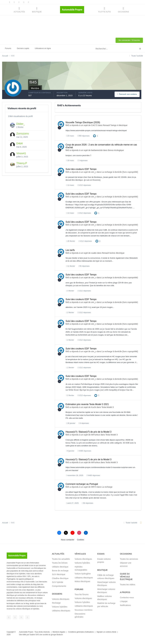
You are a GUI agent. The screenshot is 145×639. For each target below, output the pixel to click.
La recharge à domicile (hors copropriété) (120, 172)
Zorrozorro (22, 133)
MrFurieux (95, 435)
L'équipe (123, 601)
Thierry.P (21, 163)
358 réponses (83, 136)
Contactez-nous (127, 597)
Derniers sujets (23, 48)
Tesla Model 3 (108, 407)
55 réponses (83, 266)
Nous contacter (67, 540)
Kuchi (93, 407)
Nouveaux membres (83, 610)
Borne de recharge (60, 570)
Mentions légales (59, 632)
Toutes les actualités (61, 559)
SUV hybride (57, 582)
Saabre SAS (34, 635)
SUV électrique (58, 574)
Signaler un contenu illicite (106, 632)
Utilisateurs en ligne (43, 48)
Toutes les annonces (129, 559)
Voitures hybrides (59, 607)
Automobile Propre (26, 632)
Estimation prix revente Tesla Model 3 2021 (87, 404)
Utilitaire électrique (60, 567)
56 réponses (87, 503)
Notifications (125, 605)
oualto (94, 253)
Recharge (56, 603)
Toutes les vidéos (127, 584)
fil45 (67, 125)
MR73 (93, 487)
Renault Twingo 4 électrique (115, 125)
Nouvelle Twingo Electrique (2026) (83, 122)
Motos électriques (82, 581)
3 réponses (82, 160)
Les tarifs (70, 250)
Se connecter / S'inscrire (129, 40)
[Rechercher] (104, 49)
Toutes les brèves (59, 563)
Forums (8, 48)
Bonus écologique (116, 150)
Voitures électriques (60, 599)
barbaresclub (97, 150)
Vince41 (21, 153)
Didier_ (20, 123)
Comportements (59, 586)
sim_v (93, 172)
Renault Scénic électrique (113, 253)
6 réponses (84, 423)
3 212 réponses (84, 185)
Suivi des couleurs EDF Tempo (81, 169)
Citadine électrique (60, 578)
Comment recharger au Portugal (82, 484)
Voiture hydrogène (83, 574)
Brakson (60, 635)
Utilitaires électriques (61, 611)
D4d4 (19, 143)
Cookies (80, 540)
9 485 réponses (84, 451)
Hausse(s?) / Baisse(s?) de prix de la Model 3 (88, 432)
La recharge (107, 487)
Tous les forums (82, 594)
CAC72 (94, 125)
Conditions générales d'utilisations (81, 632)
